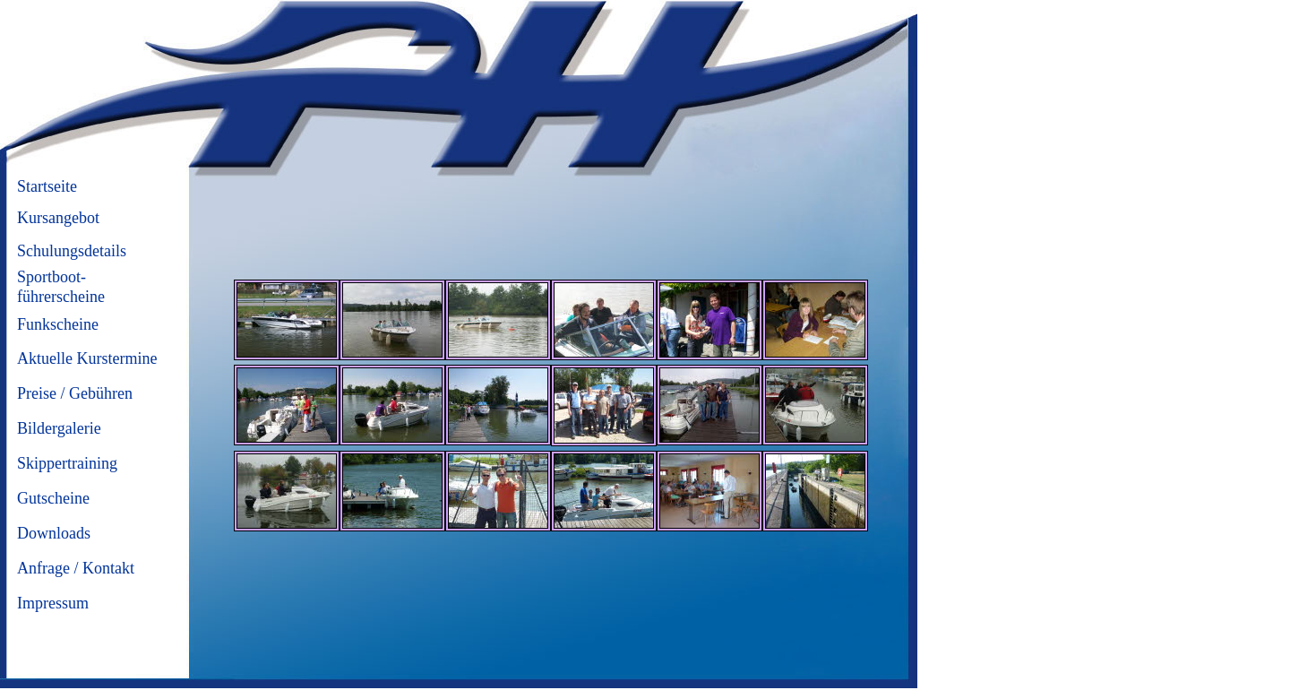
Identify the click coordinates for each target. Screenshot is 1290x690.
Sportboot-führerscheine (61, 287)
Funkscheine (58, 324)
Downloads (53, 533)
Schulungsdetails (71, 251)
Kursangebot (58, 218)
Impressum (53, 603)
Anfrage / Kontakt (75, 568)
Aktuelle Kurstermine (87, 358)
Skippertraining (67, 463)
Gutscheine (53, 498)
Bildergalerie (59, 428)
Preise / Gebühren (75, 393)
